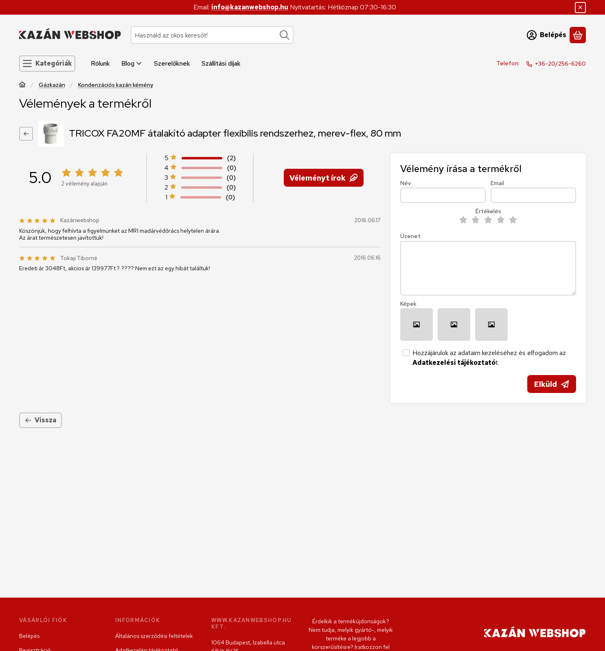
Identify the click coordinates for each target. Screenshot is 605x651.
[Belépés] (547, 35)
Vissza (40, 420)
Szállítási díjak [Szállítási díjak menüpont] (221, 63)
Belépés (29, 636)
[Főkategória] (22, 85)
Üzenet (410, 236)
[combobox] (212, 35)
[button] (416, 324)
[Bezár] (580, 7)
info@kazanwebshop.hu (249, 7)
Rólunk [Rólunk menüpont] (100, 63)
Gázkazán (52, 85)
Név (405, 183)
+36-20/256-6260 (560, 63)
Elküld (551, 384)
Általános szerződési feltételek (154, 636)
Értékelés (488, 211)
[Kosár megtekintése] (578, 35)
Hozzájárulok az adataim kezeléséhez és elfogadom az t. (489, 358)
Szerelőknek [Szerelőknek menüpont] (172, 63)
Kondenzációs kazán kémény (115, 85)
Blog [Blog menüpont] (131, 63)
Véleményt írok (323, 177)
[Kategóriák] (47, 63)
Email (497, 183)
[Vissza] (26, 134)
